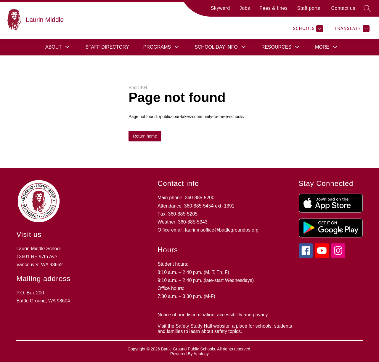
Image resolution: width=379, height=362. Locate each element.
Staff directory (107, 47)
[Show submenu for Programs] (157, 47)
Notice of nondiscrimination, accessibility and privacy (213, 314)
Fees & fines (273, 8)
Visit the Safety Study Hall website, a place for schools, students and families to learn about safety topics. (225, 328)
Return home (145, 136)
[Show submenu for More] (322, 47)
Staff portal (309, 8)
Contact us (343, 8)
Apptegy (201, 353)
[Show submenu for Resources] (276, 47)
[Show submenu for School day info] (216, 47)
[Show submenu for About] (53, 47)
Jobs (245, 8)
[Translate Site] (351, 28)
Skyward (220, 8)
